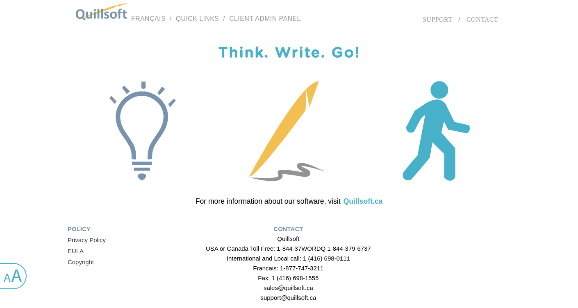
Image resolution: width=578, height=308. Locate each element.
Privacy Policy (87, 239)
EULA (76, 250)
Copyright (81, 262)
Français (148, 18)
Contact (482, 19)
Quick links (197, 18)
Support (437, 19)
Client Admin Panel (265, 18)
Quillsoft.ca (363, 201)
